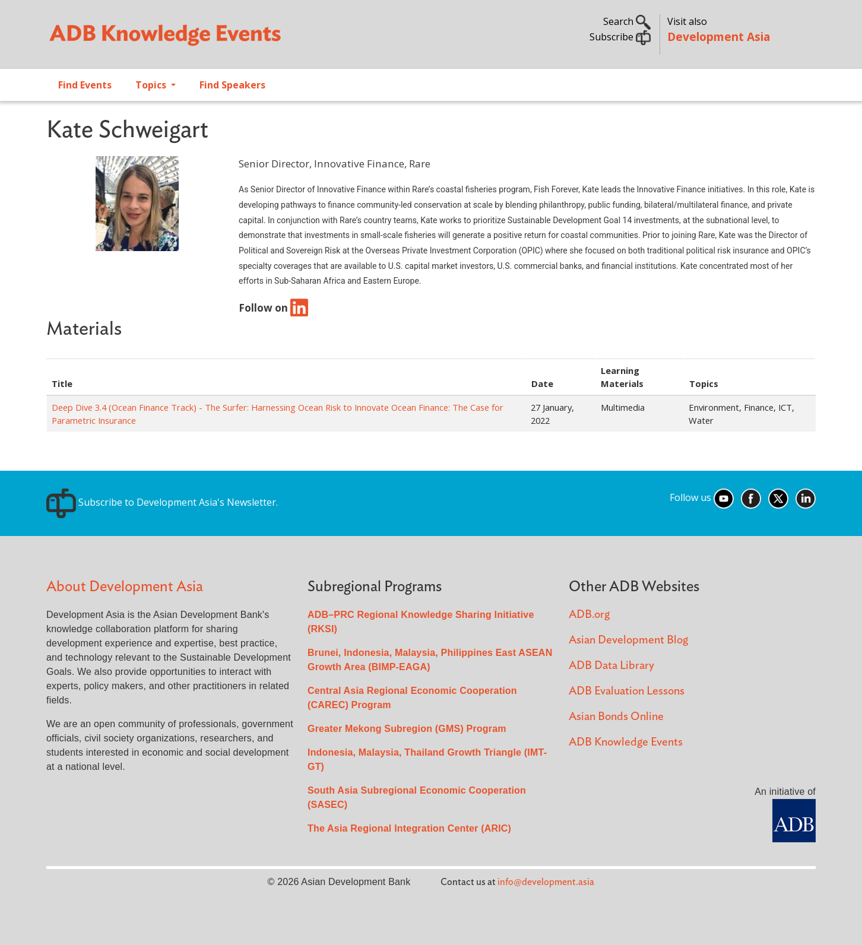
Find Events (85, 84)
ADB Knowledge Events (626, 742)
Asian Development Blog (628, 640)
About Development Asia (124, 586)
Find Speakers (232, 84)
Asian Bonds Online (616, 716)
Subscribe (620, 36)
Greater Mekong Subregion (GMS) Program (407, 729)
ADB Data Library (611, 665)
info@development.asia (545, 882)
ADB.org (589, 614)
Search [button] (627, 21)
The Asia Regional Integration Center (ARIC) (409, 828)
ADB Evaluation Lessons (626, 691)
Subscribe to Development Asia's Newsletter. (162, 502)
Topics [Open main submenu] (152, 84)
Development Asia (718, 36)
